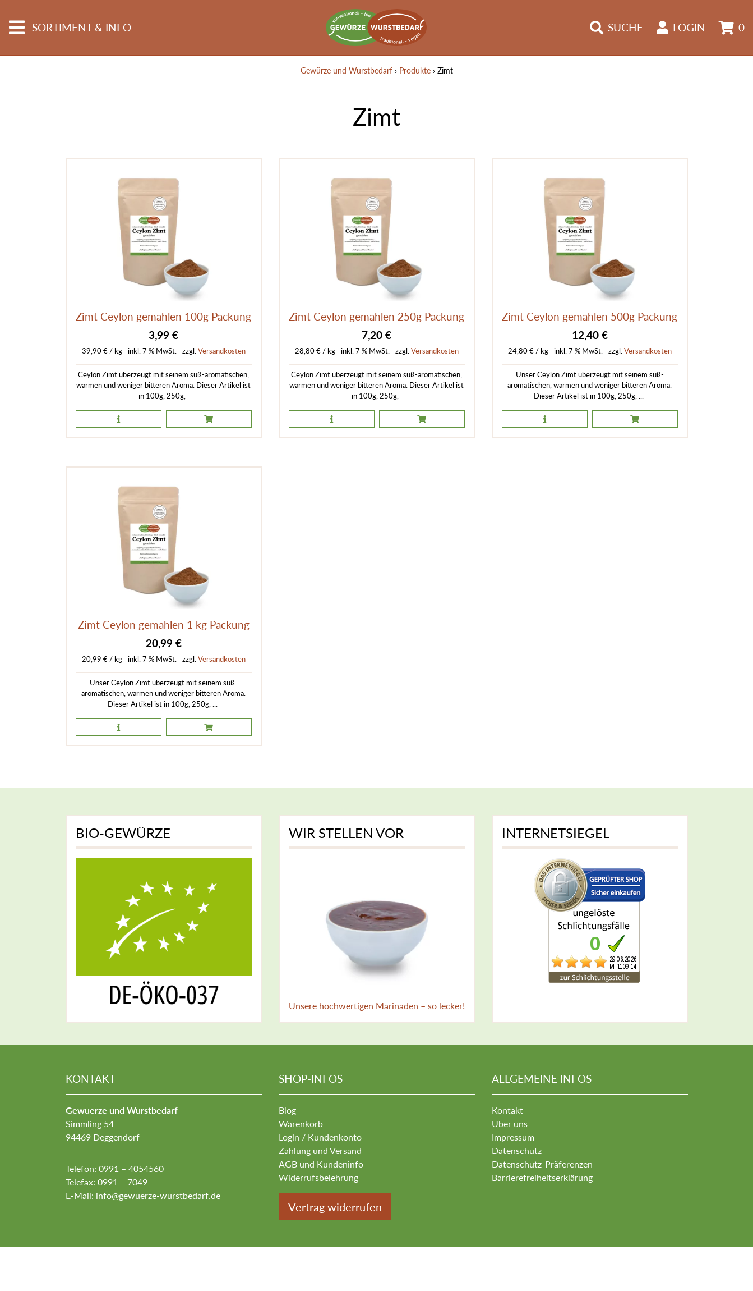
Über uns (510, 1123)
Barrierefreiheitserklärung (542, 1177)
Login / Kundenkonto (320, 1137)
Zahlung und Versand (320, 1150)
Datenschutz (517, 1150)
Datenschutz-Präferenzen (542, 1164)
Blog (287, 1110)
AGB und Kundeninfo (321, 1164)
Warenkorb (301, 1123)
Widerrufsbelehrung (318, 1177)
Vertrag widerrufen (335, 1207)
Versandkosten (222, 350)
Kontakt (507, 1110)
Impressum (513, 1137)
